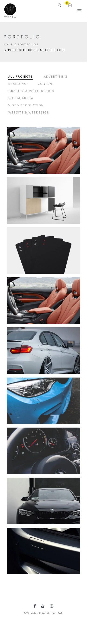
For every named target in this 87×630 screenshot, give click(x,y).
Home (8, 44)
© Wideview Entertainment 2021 (44, 613)
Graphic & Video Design (31, 91)
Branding (17, 84)
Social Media (20, 98)
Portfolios (28, 44)
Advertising (56, 76)
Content (46, 84)
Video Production (26, 105)
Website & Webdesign (29, 112)
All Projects (20, 76)
